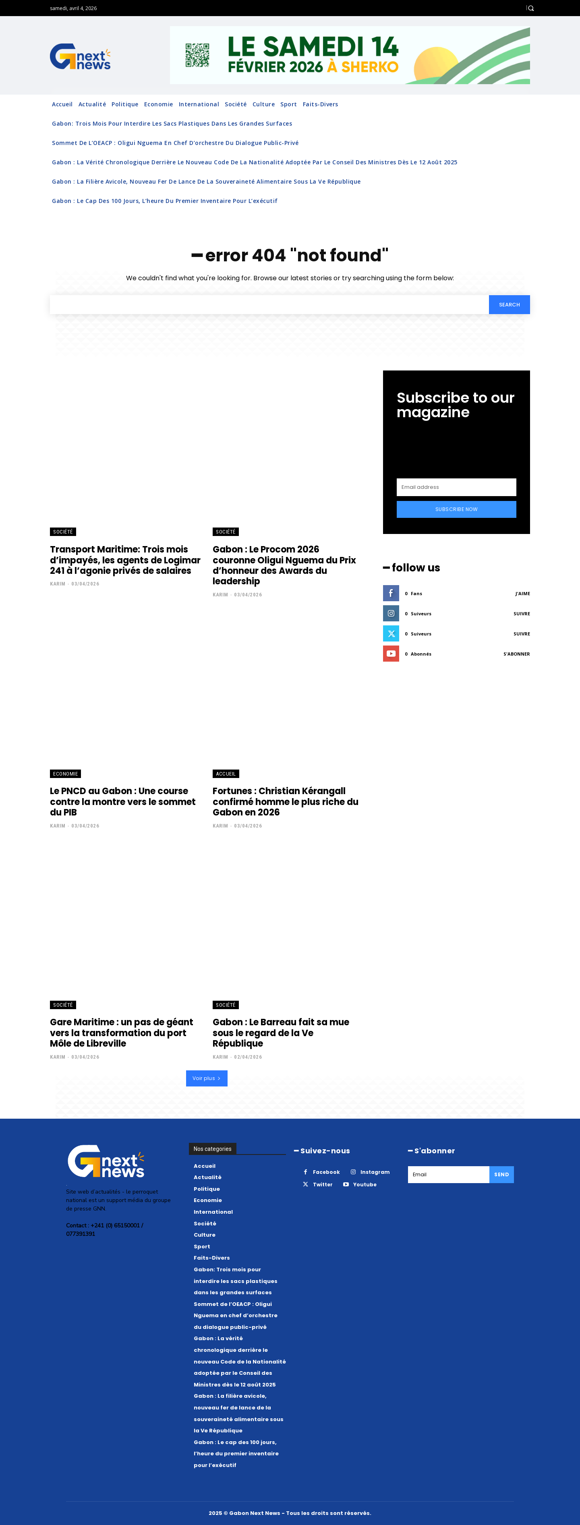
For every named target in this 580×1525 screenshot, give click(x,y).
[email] (456, 487)
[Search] (509, 304)
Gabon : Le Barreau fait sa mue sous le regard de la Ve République (281, 1033)
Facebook (326, 1172)
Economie (65, 774)
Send (501, 1174)
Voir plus (207, 1078)
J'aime (523, 593)
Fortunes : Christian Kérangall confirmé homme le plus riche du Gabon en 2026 (285, 802)
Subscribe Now (456, 509)
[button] (531, 8)
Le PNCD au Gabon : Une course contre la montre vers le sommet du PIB (123, 802)
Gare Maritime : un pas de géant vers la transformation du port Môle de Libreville (121, 1033)
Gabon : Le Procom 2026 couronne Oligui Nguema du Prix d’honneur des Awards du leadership (284, 565)
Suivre (522, 613)
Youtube (365, 1185)
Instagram (375, 1172)
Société (63, 532)
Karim (58, 584)
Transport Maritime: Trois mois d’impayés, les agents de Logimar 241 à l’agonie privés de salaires (125, 560)
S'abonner (516, 654)
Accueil (226, 774)
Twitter (323, 1185)
